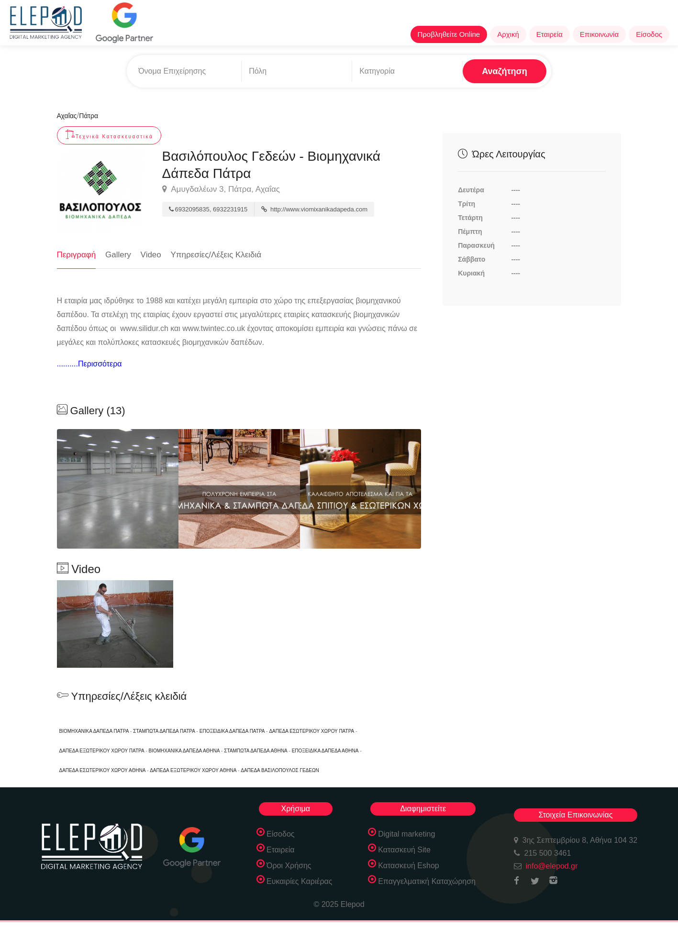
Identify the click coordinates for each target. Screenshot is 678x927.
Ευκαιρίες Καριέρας (300, 881)
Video (151, 254)
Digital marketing (406, 834)
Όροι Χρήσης (289, 865)
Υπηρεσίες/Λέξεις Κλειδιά (216, 254)
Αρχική (508, 34)
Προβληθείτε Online (449, 34)
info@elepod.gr (552, 866)
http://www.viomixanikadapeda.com (314, 209)
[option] (239, 489)
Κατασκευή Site (404, 850)
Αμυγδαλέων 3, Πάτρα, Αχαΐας (221, 189)
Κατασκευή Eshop (408, 865)
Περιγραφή (76, 254)
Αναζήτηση (504, 71)
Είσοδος (649, 34)
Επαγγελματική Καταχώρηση (427, 881)
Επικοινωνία (599, 34)
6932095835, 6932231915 (208, 209)
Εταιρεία (549, 34)
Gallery (118, 254)
